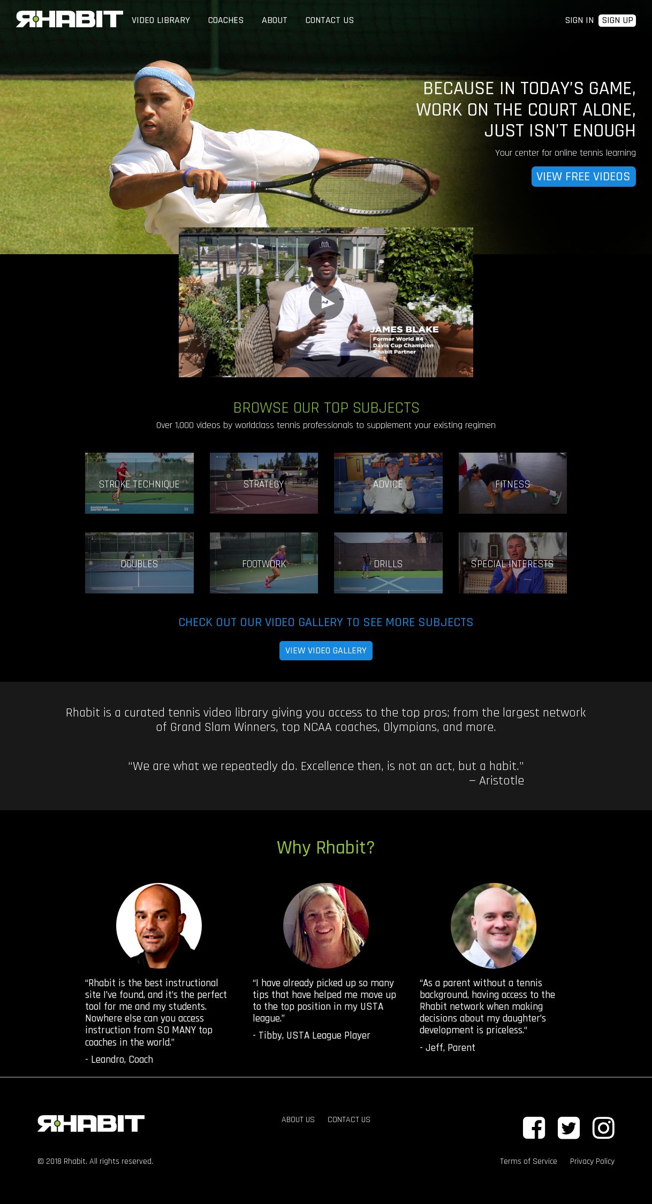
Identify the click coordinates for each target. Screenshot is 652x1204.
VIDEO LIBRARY (161, 20)
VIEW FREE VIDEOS (583, 177)
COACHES (226, 20)
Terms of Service (528, 1161)
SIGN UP (617, 20)
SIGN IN (579, 20)
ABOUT (274, 20)
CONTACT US (330, 20)
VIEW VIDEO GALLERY (326, 650)
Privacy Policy (592, 1161)
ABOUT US (298, 1119)
